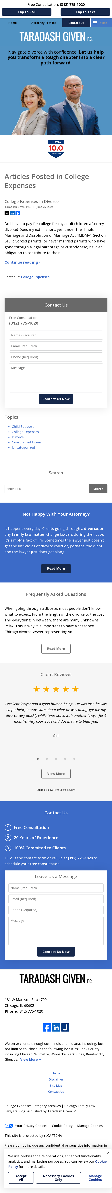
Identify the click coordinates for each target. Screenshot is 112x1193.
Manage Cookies (90, 1125)
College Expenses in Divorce (32, 201)
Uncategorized (23, 447)
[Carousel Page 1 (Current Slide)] (37, 758)
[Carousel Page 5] (74, 758)
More (103, 23)
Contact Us (76, 23)
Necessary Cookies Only (58, 1178)
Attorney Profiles (43, 23)
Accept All (21, 1178)
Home (12, 23)
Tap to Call (27, 12)
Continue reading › (22, 262)
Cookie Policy (62, 1125)
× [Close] (108, 1152)
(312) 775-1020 (31, 1011)
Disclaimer (56, 1079)
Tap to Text (85, 12)
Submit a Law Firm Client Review (56, 789)
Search (98, 489)
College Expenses (35, 277)
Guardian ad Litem (26, 442)
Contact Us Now (56, 399)
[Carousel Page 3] (56, 758)
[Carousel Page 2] (46, 758)
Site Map (56, 1086)
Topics (11, 417)
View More (56, 773)
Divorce (18, 437)
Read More (56, 568)
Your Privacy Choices (26, 1125)
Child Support (23, 426)
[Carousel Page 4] (65, 758)
